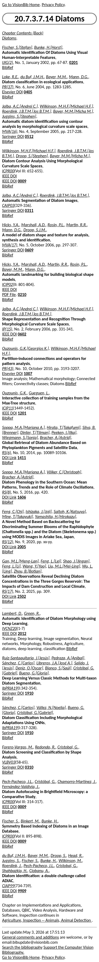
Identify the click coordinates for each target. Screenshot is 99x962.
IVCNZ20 (9, 628)
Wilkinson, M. (70, 860)
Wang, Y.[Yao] (34, 566)
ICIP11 (7, 408)
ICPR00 (8, 170)
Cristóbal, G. (45, 781)
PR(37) (7, 86)
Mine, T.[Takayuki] (17, 516)
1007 (28, 373)
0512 (29, 136)
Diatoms (9, 38)
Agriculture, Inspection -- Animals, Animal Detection (47, 920)
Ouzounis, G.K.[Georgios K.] (25, 348)
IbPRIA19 (10, 688)
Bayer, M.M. (56, 76)
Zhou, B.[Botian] (27, 571)
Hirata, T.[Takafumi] (63, 427)
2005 (21, 546)
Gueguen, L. (39, 392)
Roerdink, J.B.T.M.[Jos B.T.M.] (26, 111)
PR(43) (7, 368)
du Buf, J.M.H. (32, 76)
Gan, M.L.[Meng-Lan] (20, 561)
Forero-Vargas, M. (17, 747)
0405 (28, 91)
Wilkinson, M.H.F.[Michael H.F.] (66, 106)
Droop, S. (58, 855)
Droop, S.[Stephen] (32, 155)
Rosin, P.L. (56, 224)
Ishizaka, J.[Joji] (39, 511)
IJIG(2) (7, 62)
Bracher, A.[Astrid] (55, 437)
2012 (22, 633)
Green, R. (32, 613)
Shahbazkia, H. (14, 870)
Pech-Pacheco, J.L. (17, 781)
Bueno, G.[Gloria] (34, 673)
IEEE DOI (9, 176)
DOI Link (9, 457)
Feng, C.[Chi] (12, 511)
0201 (73, 62)
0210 (22, 294)
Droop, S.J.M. (34, 229)
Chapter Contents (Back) (22, 33)
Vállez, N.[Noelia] (51, 707)
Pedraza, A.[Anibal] (67, 657)
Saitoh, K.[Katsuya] (70, 511)
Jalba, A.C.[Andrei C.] (20, 106)
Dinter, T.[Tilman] (35, 432)
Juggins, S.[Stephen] (19, 116)
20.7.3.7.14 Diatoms (49, 19)
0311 (29, 210)
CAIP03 (8, 205)
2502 (21, 596)
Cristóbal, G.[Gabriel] (35, 712)
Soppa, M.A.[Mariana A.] (23, 427)
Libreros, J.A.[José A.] (54, 662)
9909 (22, 890)
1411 (21, 457)
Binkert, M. (30, 821)
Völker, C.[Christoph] (64, 472)
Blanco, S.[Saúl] (58, 668)
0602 (22, 334)
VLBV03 (8, 762)
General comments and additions (30, 937)
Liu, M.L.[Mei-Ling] (64, 566)
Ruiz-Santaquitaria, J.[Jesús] (25, 657)
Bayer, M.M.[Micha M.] (73, 111)
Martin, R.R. (76, 224)
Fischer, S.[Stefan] (17, 47)
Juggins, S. (11, 860)
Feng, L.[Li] (11, 566)
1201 (22, 413)
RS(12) (7, 541)
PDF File (9, 294)
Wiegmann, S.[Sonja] (20, 437)
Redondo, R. (45, 747)
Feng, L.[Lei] (51, 561)
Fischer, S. (10, 821)
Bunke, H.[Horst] (48, 47)
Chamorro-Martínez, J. (77, 781)
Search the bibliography (22, 947)
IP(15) (7, 329)
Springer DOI (13, 136)
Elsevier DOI (12, 91)
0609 (29, 250)
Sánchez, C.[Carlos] (18, 662)
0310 (29, 767)
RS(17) (7, 591)
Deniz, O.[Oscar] (29, 668)
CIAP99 (8, 885)
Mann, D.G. (78, 76)
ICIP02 (7, 284)
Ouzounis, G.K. (14, 392)
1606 (21, 497)
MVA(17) (9, 244)
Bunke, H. (49, 821)
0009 (22, 181)
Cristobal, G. (68, 747)
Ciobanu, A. (39, 870)
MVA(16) (9, 131)
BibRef (7, 67)
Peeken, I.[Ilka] (63, 432)
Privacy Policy (53, 4)
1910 (29, 693)
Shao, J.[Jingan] (76, 561)
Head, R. (75, 855)
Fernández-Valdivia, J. (20, 786)
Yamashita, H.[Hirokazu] (55, 516)
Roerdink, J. (12, 865)
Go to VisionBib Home (21, 4)
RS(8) (6, 492)
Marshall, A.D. (33, 224)
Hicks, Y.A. (10, 224)
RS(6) (6, 452)
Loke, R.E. (10, 76)
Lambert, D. (12, 613)
